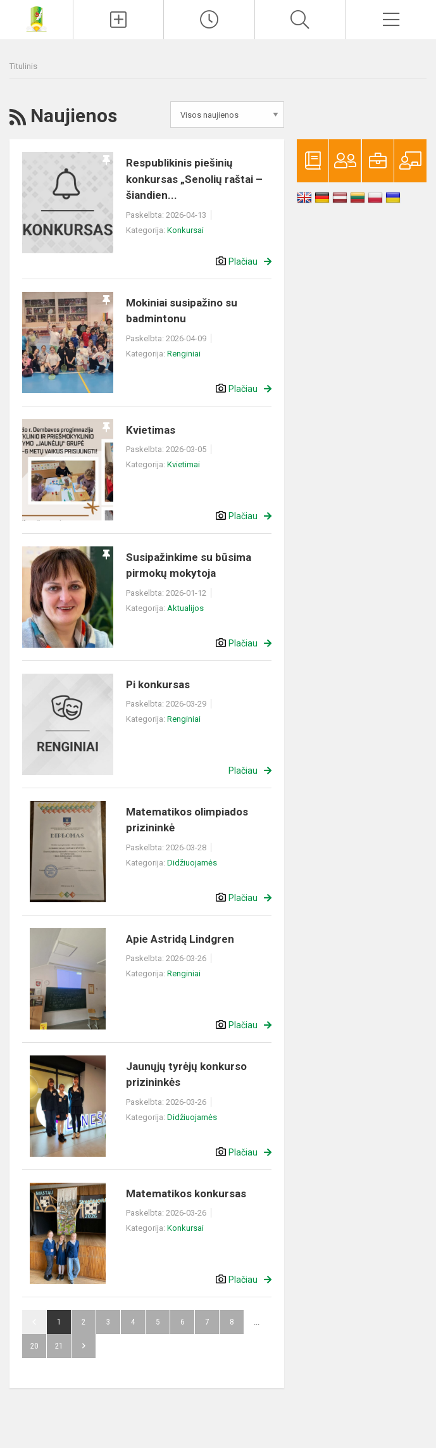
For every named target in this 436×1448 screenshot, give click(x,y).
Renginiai (184, 353)
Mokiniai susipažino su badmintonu (181, 310)
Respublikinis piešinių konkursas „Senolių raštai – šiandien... (194, 178)
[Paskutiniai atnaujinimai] (209, 19)
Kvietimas (150, 430)
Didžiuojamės (192, 862)
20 (34, 1345)
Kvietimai (183, 464)
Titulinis (23, 66)
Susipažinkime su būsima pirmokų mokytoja (188, 565)
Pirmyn (84, 1346)
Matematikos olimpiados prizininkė (187, 819)
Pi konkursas (158, 684)
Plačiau (243, 261)
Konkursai (185, 230)
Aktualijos (185, 608)
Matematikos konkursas (186, 1193)
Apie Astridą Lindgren (180, 939)
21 (59, 1345)
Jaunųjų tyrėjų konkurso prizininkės (186, 1074)
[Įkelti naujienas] (118, 19)
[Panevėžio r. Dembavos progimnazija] (36, 18)
